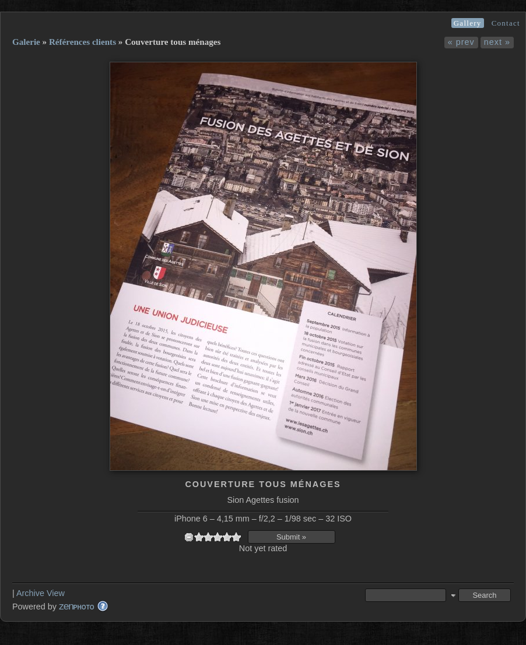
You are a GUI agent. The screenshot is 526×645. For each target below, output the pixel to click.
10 (236, 537)
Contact (506, 23)
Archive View (40, 593)
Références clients (82, 42)
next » (497, 42)
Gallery (468, 23)
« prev (461, 42)
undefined (189, 537)
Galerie (26, 42)
